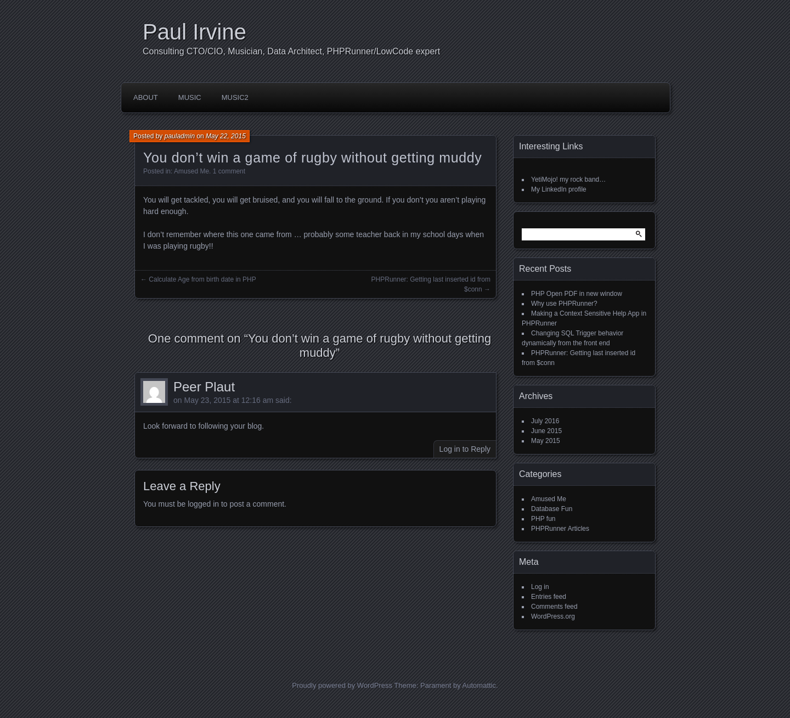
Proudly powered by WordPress (342, 685)
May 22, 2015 (226, 136)
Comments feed (554, 606)
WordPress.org (553, 616)
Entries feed (548, 597)
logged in (203, 504)
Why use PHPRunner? (564, 303)
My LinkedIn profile (558, 189)
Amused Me (191, 171)
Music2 (235, 97)
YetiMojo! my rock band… (568, 179)
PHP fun (543, 519)
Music (189, 97)
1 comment (229, 171)
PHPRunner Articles (560, 528)
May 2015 (545, 441)
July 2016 (545, 421)
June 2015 (546, 431)
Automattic (479, 685)
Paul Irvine (194, 32)
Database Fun (551, 509)
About (145, 97)
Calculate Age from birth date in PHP (202, 279)
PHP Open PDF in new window (576, 294)
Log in (540, 587)
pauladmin (180, 136)
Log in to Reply (464, 449)
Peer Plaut (204, 386)
